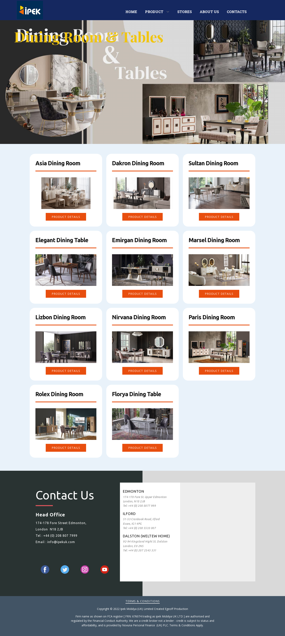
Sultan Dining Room (213, 163)
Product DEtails (66, 217)
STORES (184, 11)
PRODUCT (154, 11)
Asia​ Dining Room (57, 163)
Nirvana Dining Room (139, 317)
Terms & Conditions (142, 601)
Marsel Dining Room (214, 240)
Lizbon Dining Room (60, 317)
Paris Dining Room (212, 317)
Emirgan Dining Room (139, 240)
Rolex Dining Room (59, 394)
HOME (131, 11)
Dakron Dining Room (138, 163)
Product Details (142, 371)
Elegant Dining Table (61, 240)
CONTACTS (237, 11)
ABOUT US (209, 11)
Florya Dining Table (136, 394)
